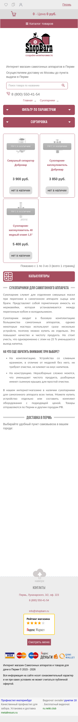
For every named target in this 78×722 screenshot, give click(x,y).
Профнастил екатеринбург (16, 700)
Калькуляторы (39, 276)
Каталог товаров (39, 23)
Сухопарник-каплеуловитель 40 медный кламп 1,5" (21, 230)
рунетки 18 (70, 700)
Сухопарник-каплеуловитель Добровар (57, 165)
